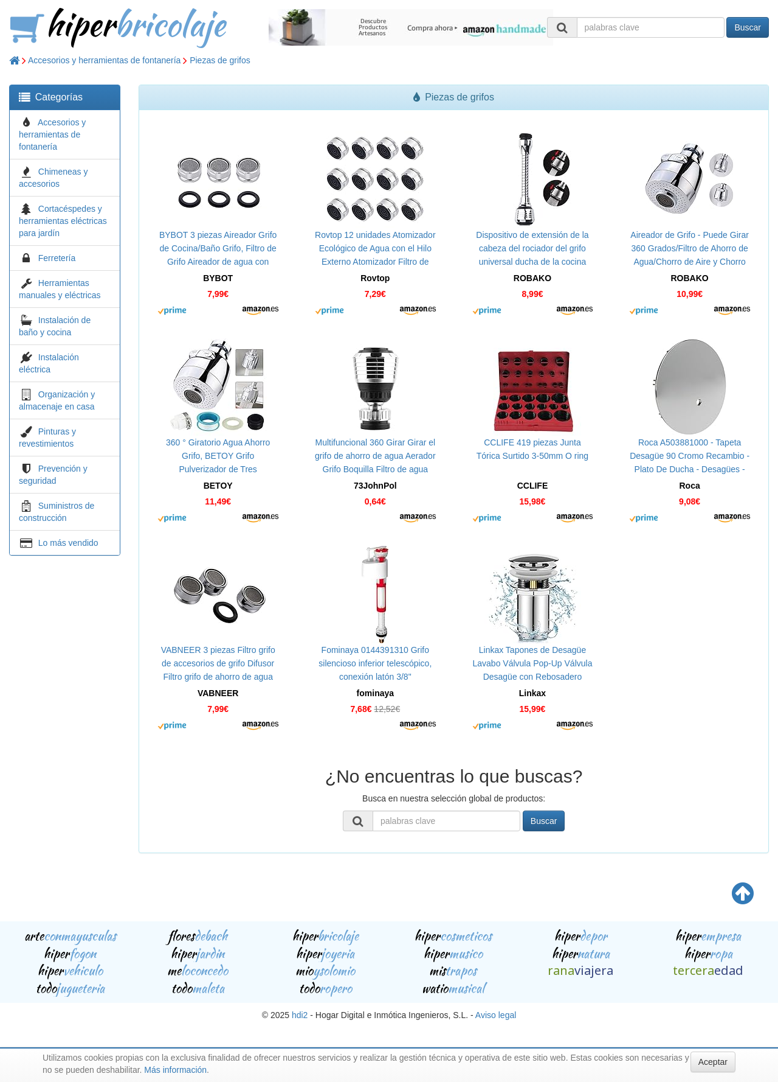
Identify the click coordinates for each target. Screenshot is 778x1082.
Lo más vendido (68, 543)
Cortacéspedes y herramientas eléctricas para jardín (63, 221)
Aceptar (713, 1062)
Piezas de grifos (220, 60)
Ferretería (56, 258)
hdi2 (300, 1015)
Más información (175, 1070)
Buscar (747, 27)
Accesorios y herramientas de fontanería (104, 60)
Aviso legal (495, 1015)
